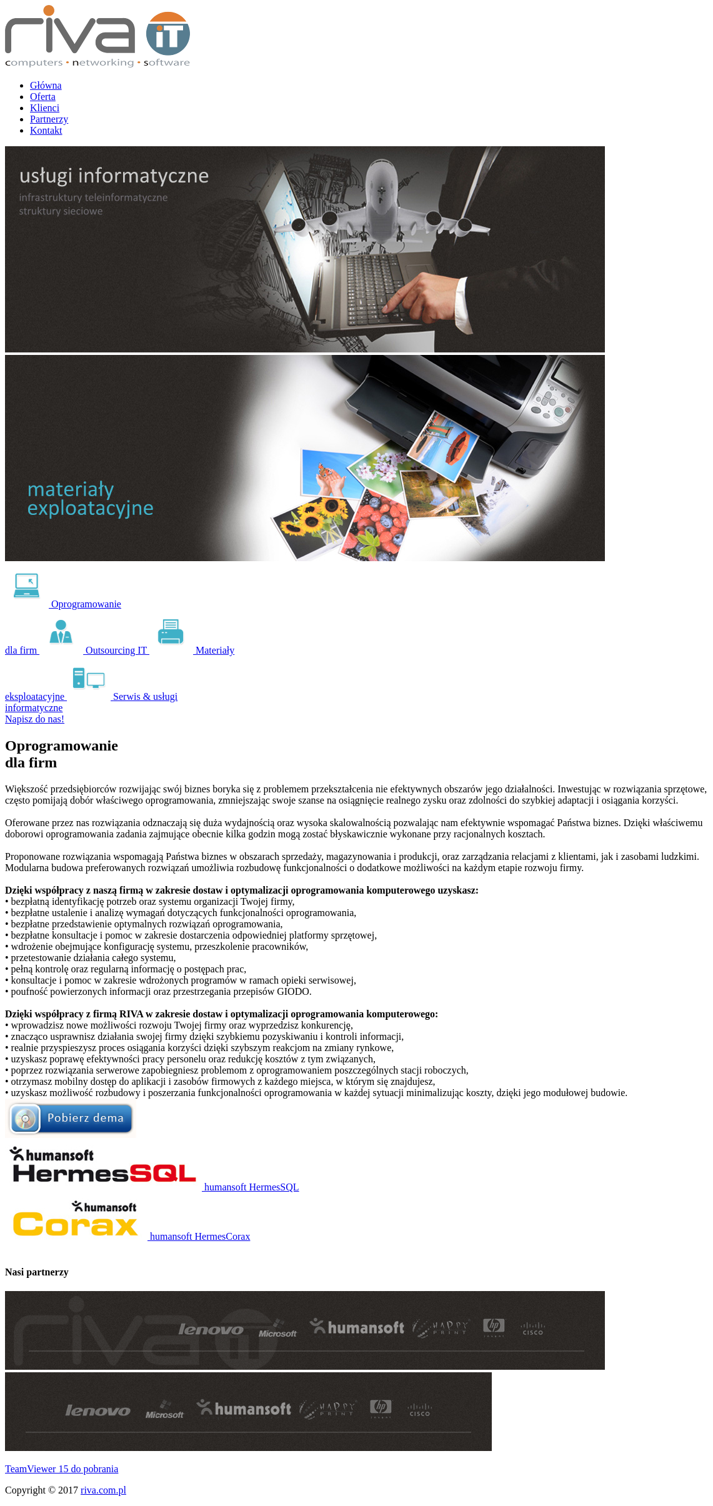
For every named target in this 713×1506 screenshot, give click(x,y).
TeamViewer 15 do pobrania (61, 1469)
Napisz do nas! (34, 719)
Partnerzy (49, 119)
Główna (46, 85)
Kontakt (46, 130)
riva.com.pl (103, 1490)
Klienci (44, 107)
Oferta (43, 96)
